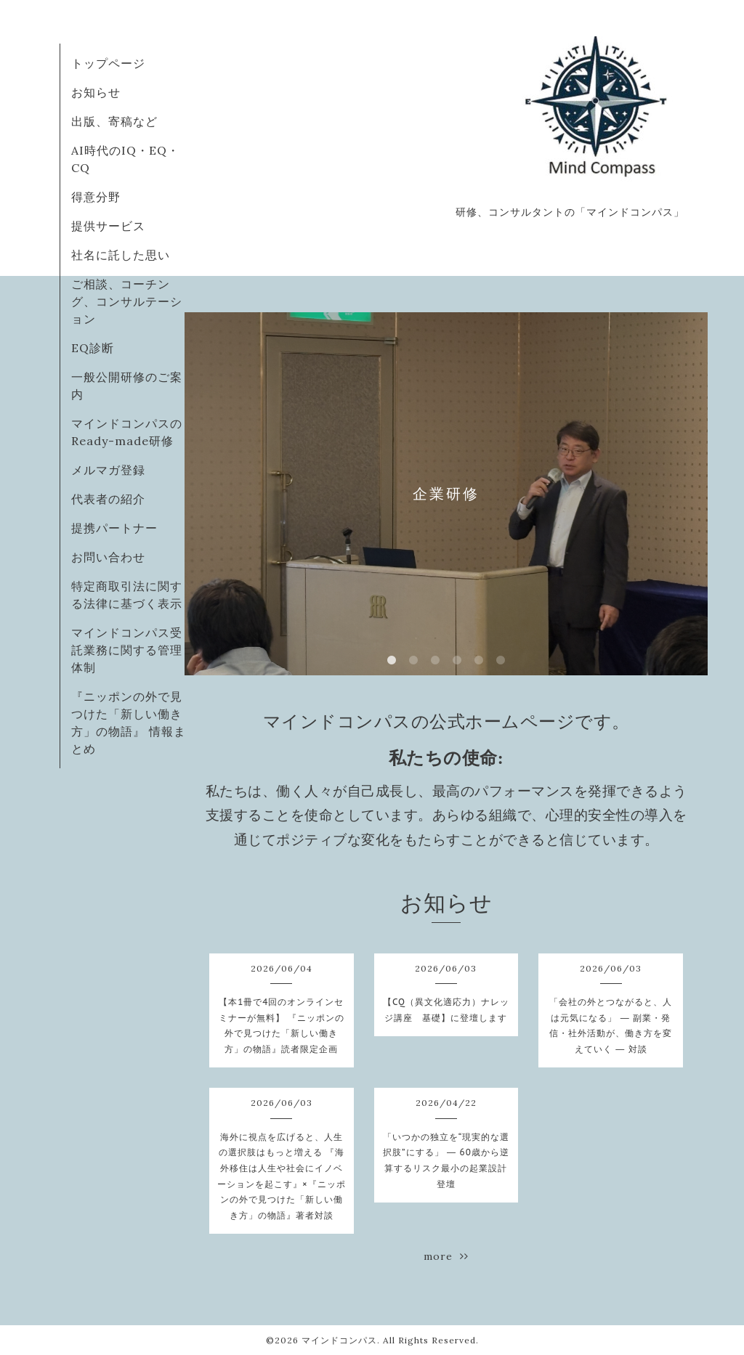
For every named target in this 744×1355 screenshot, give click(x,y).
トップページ (108, 63)
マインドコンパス (339, 1340)
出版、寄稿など (114, 121)
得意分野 (96, 197)
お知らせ (96, 92)
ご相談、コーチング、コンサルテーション (126, 301)
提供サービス (108, 226)
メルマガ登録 (108, 470)
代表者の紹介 (108, 499)
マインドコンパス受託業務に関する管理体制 (126, 650)
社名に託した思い (120, 255)
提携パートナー (114, 528)
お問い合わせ (108, 557)
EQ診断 (92, 348)
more (446, 1256)
